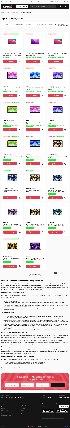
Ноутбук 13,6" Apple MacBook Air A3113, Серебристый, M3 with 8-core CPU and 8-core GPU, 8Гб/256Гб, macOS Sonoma (57, 225)
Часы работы (60, 1)
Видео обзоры (4, 409)
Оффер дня (12, 1)
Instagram (18, 396)
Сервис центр (34, 1)
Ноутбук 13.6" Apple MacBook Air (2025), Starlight (12, 259)
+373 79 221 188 (53, 1)
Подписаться (64, 405)
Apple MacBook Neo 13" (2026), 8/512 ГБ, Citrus (12, 156)
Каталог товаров (22, 6)
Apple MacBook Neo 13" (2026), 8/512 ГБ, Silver (57, 122)
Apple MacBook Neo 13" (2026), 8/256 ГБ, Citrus (11, 122)
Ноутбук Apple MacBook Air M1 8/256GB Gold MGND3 (57, 54)
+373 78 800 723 (64, 396)
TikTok (11, 396)
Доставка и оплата (25, 405)
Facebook (4, 396)
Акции (7, 1)
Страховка (23, 407)
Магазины (3, 405)
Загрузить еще (35, 273)
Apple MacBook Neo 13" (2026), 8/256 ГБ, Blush (11, 88)
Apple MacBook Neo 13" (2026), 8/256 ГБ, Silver (57, 88)
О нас (23, 1)
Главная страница (5, 12)
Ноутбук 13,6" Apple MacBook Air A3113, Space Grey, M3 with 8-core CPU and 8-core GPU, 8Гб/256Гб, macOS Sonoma (12, 225)
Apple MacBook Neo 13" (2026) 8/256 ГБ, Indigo (34, 88)
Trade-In (40, 1)
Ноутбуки (13, 12)
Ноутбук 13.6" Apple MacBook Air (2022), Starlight (57, 156)
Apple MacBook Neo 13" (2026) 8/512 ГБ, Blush (35, 122)
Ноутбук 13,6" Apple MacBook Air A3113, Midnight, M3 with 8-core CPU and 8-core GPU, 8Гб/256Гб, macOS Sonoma (57, 191)
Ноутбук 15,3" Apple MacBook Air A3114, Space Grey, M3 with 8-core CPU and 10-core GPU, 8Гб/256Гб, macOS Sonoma (35, 259)
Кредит (23, 409)
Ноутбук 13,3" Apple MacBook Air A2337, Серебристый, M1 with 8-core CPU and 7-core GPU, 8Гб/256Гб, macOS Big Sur (12, 54)
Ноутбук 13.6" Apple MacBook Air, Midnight (10, 191)
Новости (3, 1)
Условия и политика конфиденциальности (6, 413)
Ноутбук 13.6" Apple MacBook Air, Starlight (33, 191)
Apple (17, 12)
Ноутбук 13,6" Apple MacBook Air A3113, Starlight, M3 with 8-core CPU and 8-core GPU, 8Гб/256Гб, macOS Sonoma (35, 225)
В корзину (10, 61)
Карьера (18, 1)
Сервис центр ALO (25, 404)
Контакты (28, 1)
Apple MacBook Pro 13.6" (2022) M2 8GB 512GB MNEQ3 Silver (35, 54)
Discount (23, 411)
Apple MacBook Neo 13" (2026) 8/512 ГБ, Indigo (35, 156)
